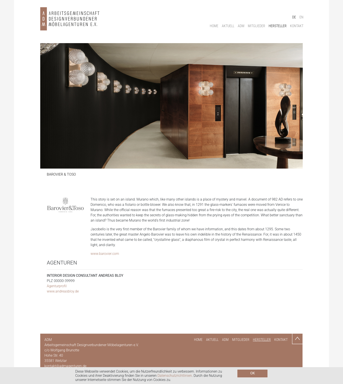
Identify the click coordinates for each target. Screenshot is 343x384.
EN (301, 17)
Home (214, 26)
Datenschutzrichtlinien (175, 375)
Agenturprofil (57, 286)
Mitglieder (256, 26)
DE (294, 17)
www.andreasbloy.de (63, 291)
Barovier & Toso (61, 174)
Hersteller (278, 26)
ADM (241, 26)
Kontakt (296, 26)
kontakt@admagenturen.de (65, 366)
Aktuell (228, 26)
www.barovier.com (105, 254)
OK (252, 373)
